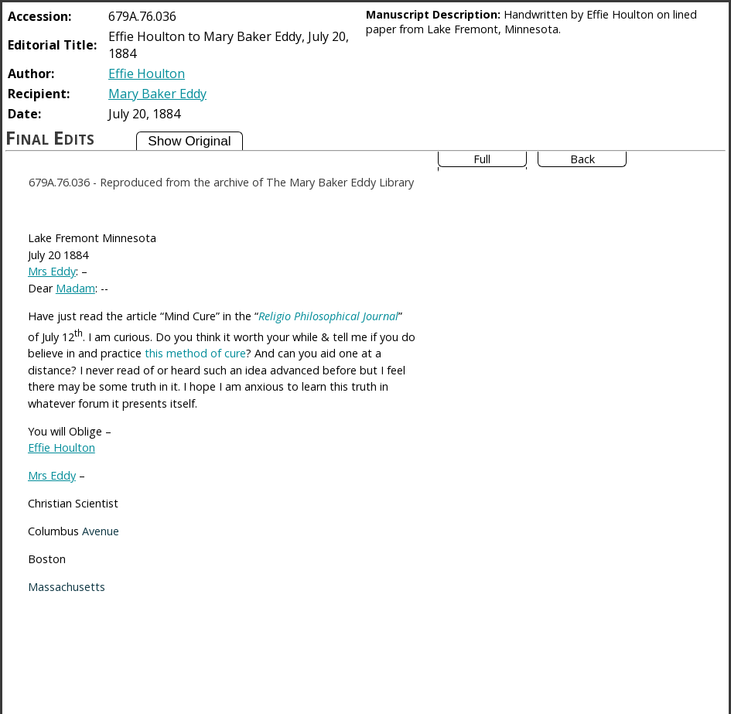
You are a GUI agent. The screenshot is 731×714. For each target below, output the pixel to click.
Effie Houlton (146, 73)
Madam (75, 288)
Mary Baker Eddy (157, 93)
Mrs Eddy (52, 271)
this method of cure (195, 353)
